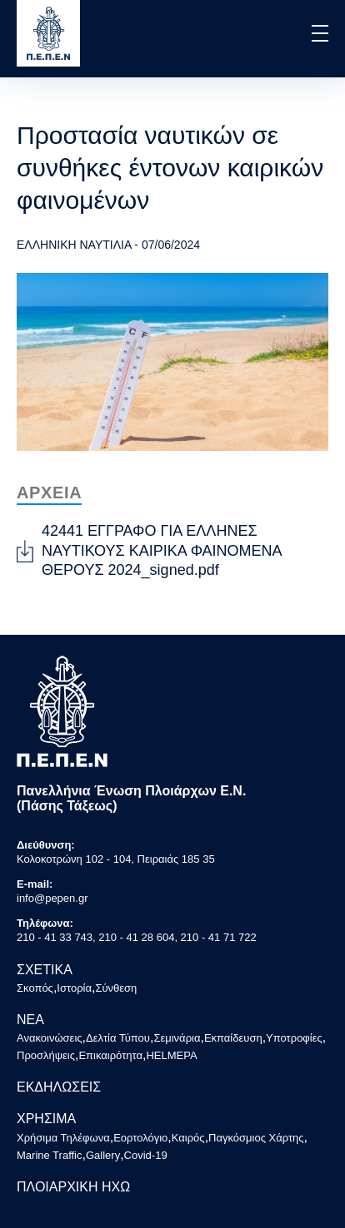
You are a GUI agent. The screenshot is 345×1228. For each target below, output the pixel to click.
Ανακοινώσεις (49, 1038)
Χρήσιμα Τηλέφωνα (63, 1137)
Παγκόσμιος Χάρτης (256, 1137)
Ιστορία (74, 988)
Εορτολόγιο (140, 1137)
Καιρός (188, 1137)
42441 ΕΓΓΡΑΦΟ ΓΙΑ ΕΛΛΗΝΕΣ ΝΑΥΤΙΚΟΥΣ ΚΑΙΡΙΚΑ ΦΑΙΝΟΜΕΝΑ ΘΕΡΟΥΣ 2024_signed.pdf (162, 550)
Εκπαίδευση (233, 1038)
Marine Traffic (49, 1155)
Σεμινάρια (176, 1038)
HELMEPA (171, 1055)
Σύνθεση (116, 988)
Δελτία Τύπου (118, 1038)
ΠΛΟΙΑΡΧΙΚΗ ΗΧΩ (73, 1187)
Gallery (103, 1155)
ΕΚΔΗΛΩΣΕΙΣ (59, 1087)
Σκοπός (35, 988)
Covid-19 (146, 1155)
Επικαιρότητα (110, 1055)
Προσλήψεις (46, 1055)
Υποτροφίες (294, 1038)
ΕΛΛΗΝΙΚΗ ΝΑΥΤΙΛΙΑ (74, 244)
